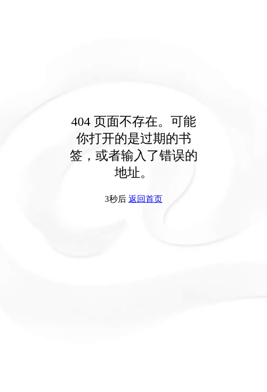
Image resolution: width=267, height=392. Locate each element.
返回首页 (145, 198)
